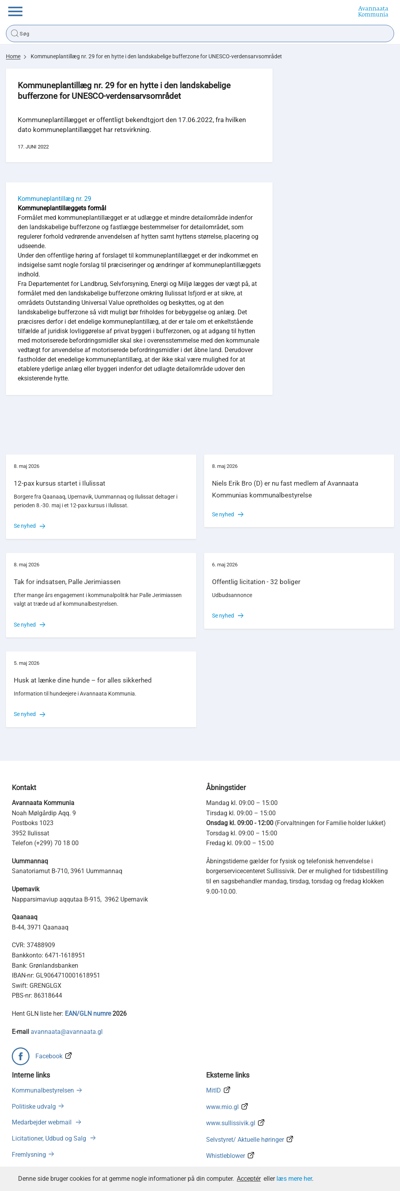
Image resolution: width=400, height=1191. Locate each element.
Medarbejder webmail (42, 1122)
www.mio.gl (222, 1107)
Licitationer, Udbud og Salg (50, 1138)
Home (13, 56)
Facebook (49, 1056)
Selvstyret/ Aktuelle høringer (245, 1139)
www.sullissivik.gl (230, 1123)
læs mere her (294, 1178)
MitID (213, 1090)
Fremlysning (29, 1154)
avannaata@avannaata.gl (67, 1031)
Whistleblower (225, 1155)
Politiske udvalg (34, 1106)
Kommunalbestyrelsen (43, 1090)
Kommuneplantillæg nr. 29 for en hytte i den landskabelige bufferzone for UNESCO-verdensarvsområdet (156, 56)
